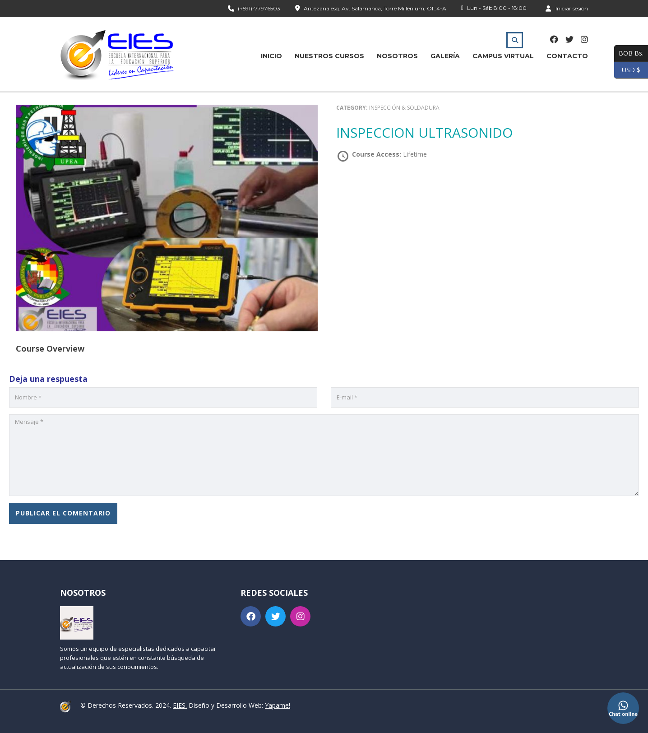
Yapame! (277, 705)
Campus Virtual (503, 56)
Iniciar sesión (567, 8)
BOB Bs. (628, 53)
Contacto (567, 56)
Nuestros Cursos (329, 56)
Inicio (271, 56)
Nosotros (397, 56)
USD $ (627, 70)
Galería (445, 56)
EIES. (180, 705)
